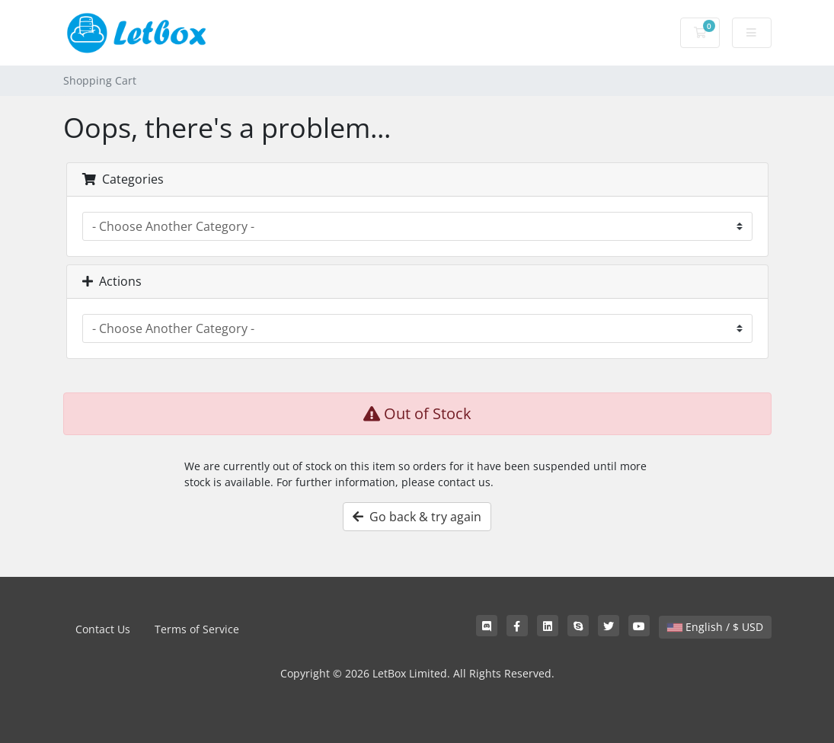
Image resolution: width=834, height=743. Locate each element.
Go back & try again (417, 516)
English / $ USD (715, 627)
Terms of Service (197, 629)
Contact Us (102, 629)
